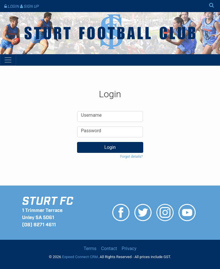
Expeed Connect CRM (80, 257)
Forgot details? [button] (131, 157)
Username (91, 115)
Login (12, 5)
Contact (109, 248)
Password (91, 130)
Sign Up (29, 5)
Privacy (129, 248)
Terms (90, 248)
